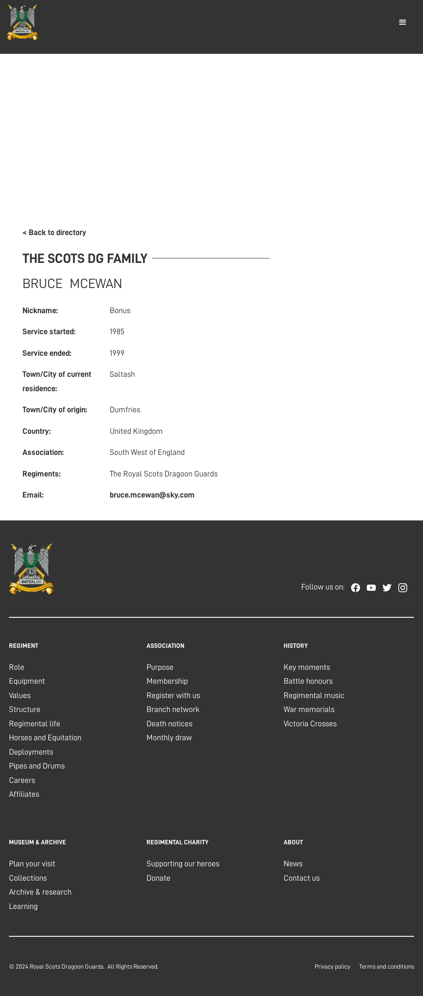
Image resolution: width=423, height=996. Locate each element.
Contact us (302, 878)
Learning (23, 906)
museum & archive (37, 842)
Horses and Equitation (45, 738)
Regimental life (34, 724)
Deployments (31, 752)
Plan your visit (32, 864)
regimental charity (178, 842)
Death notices (169, 724)
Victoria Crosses (310, 724)
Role (16, 667)
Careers (22, 780)
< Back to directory (54, 232)
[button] (402, 22)
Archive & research (40, 892)
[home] (22, 22)
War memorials (309, 709)
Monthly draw (169, 738)
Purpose (160, 667)
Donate (158, 878)
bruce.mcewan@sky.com (152, 495)
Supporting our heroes (183, 864)
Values (20, 695)
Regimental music (314, 695)
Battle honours (308, 681)
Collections (28, 878)
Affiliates (24, 794)
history (296, 645)
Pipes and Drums (37, 766)
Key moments (307, 667)
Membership (167, 681)
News (293, 864)
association (165, 645)
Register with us (173, 695)
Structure (24, 709)
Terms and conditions (386, 966)
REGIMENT (23, 645)
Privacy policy (332, 966)
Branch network (173, 709)
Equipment (27, 681)
